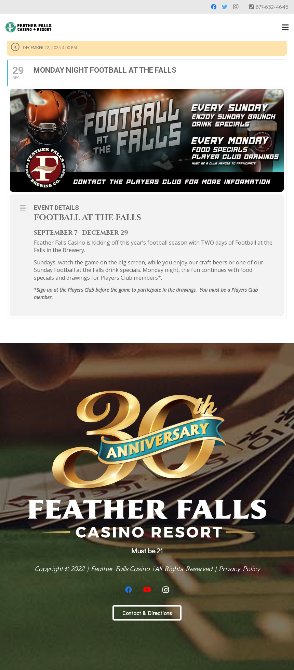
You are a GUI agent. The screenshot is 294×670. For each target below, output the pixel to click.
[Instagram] (235, 6)
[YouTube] (147, 589)
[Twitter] (224, 6)
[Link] (28, 27)
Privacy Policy (239, 568)
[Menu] (285, 27)
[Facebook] (213, 6)
